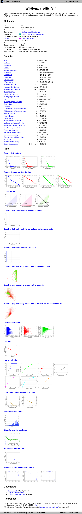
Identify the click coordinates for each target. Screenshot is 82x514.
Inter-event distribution (14, 449)
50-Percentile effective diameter (15, 109)
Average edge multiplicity (13, 102)
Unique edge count (10, 70)
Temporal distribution (13, 411)
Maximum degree (10, 84)
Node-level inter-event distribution (19, 467)
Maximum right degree (12, 89)
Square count (8, 80)
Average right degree (11, 97)
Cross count (8, 77)
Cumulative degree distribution (17, 172)
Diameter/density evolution (15, 430)
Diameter (7, 106)
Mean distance (9, 116)
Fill (5, 99)
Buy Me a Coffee (72, 1)
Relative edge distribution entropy (15, 128)
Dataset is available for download (32, 34)
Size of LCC (8, 104)
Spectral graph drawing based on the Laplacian (24, 285)
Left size (7, 63)
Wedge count (8, 72)
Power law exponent (11, 130)
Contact (75, 513)
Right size (7, 65)
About (68, 513)
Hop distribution (11, 360)
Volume (6, 68)
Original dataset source (16, 493)
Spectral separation (11, 144)
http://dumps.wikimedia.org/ (30, 32)
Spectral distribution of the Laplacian (20, 248)
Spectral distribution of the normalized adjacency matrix (28, 229)
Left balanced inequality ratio (14, 123)
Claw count (8, 75)
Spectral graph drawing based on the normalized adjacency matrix (33, 304)
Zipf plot (7, 341)
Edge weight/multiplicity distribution (19, 392)
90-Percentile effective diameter (15, 111)
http (36, 505)
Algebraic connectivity (11, 142)
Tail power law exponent (12, 132)
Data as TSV (12, 491)
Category (7, 38)
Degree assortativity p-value (13, 137)
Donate (62, 513)
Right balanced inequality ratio (14, 125)
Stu (43, 513)
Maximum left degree (11, 87)
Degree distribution (12, 153)
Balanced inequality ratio (12, 120)
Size (5, 60)
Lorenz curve (9, 191)
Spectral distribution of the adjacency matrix (23, 210)
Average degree (9, 92)
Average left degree (11, 94)
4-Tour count (8, 82)
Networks (15, 1)
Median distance (10, 113)
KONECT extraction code (16, 494)
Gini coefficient (9, 118)
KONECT (7, 1)
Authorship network (28, 38)
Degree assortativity (11, 135)
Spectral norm (9, 139)
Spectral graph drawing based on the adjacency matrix (27, 266)
